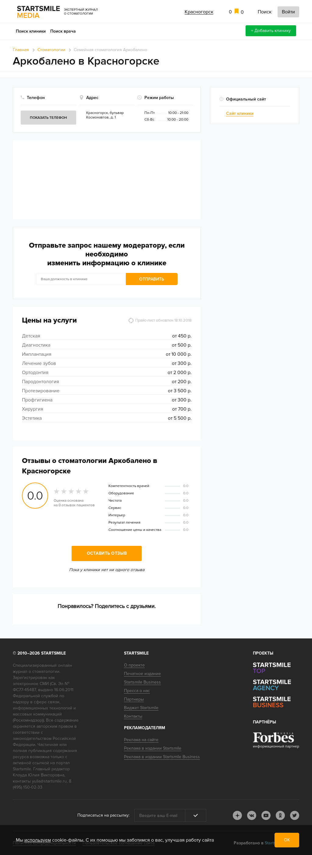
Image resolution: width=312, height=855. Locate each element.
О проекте (134, 665)
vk (251, 815)
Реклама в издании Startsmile (152, 748)
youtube (266, 815)
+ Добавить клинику (271, 30)
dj (237, 815)
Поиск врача (63, 31)
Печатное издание (142, 673)
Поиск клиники (31, 31)
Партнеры (134, 699)
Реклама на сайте (141, 739)
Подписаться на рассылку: (103, 815)
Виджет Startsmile (141, 707)
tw (294, 815)
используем (37, 840)
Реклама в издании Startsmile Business (162, 756)
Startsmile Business (142, 682)
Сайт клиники (240, 113)
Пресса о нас (137, 690)
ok (280, 815)
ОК (287, 840)
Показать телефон (48, 117)
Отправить (151, 279)
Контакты (133, 716)
